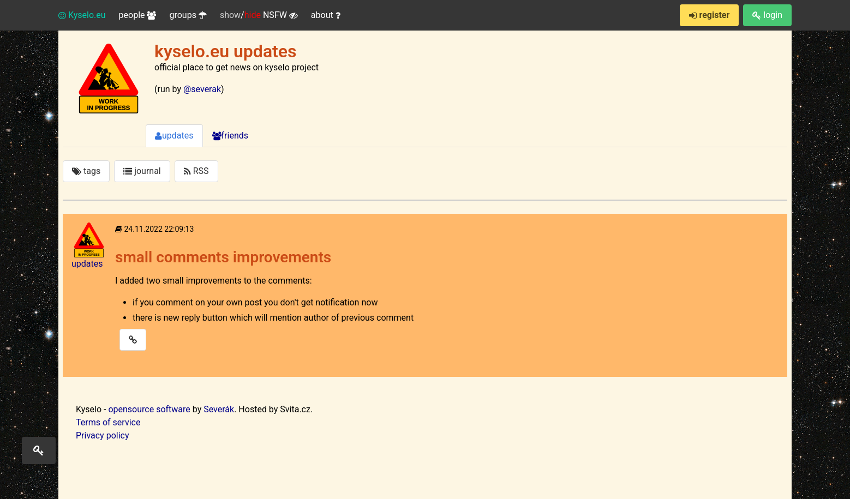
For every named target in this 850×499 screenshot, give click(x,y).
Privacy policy (102, 435)
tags (86, 171)
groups (187, 15)
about (325, 15)
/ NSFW (259, 15)
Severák (218, 409)
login (767, 15)
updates (174, 135)
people (138, 15)
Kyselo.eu (82, 15)
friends (230, 135)
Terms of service (108, 422)
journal (142, 171)
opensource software (149, 409)
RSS (196, 171)
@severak (202, 89)
